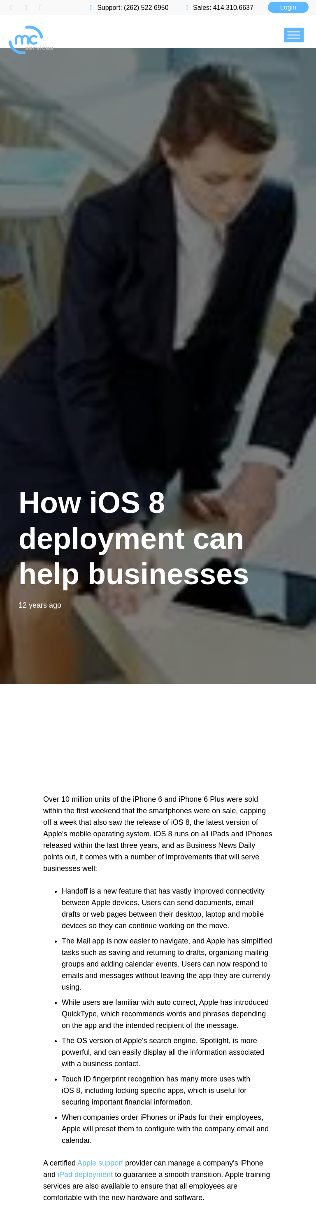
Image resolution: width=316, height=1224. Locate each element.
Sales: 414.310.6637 (218, 7)
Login (288, 7)
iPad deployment (85, 1174)
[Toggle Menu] (294, 35)
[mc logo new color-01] (87, 19)
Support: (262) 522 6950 (128, 7)
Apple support (100, 1163)
